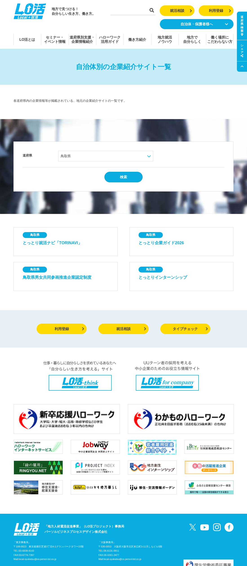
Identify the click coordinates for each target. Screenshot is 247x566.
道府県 (27, 155)
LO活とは (27, 39)
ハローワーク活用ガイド (110, 39)
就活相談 (181, 11)
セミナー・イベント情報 (55, 39)
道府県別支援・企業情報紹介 (82, 39)
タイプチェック (190, 329)
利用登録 (220, 11)
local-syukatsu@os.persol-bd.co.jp (37, 535)
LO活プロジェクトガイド (31, 544)
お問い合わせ (61, 544)
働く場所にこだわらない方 (219, 39)
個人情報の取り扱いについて (94, 544)
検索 (123, 177)
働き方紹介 (137, 39)
